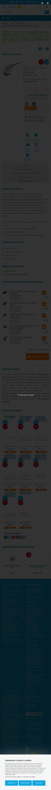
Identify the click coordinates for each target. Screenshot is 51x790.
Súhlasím (39, 783)
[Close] (47, 3)
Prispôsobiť (25, 783)
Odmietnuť (11, 783)
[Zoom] (42, 3)
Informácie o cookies (29, 776)
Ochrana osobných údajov (13, 776)
